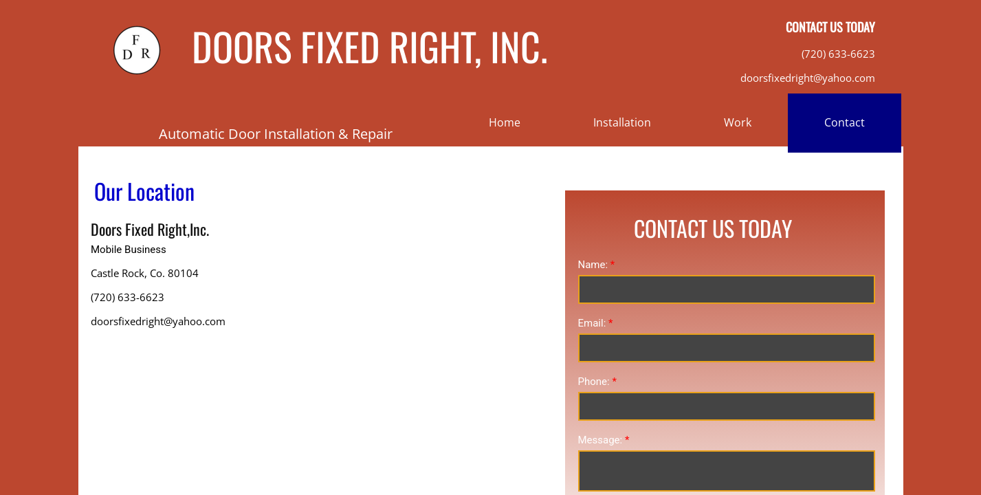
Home (504, 122)
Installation (622, 122)
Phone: (597, 381)
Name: (596, 264)
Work (737, 122)
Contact (844, 122)
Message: (604, 440)
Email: (595, 323)
